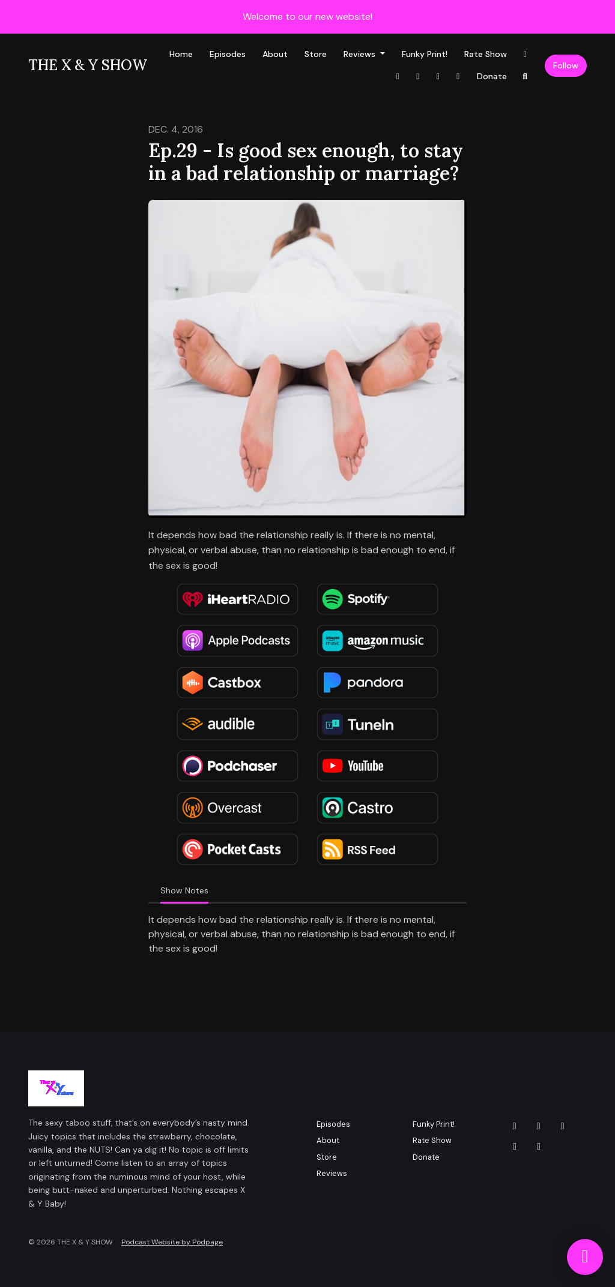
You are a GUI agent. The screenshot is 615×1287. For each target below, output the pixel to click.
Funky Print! (424, 54)
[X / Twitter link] (458, 76)
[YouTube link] (418, 76)
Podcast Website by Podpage (172, 1242)
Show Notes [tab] (184, 890)
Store (315, 54)
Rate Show (485, 54)
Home (181, 54)
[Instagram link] (525, 54)
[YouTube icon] (515, 1146)
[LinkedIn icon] (539, 1146)
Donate (492, 76)
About (275, 54)
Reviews (361, 54)
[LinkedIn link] (438, 76)
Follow (565, 65)
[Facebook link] (398, 76)
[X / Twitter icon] (515, 1126)
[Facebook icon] (563, 1126)
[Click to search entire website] (525, 76)
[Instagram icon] (539, 1126)
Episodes (228, 54)
